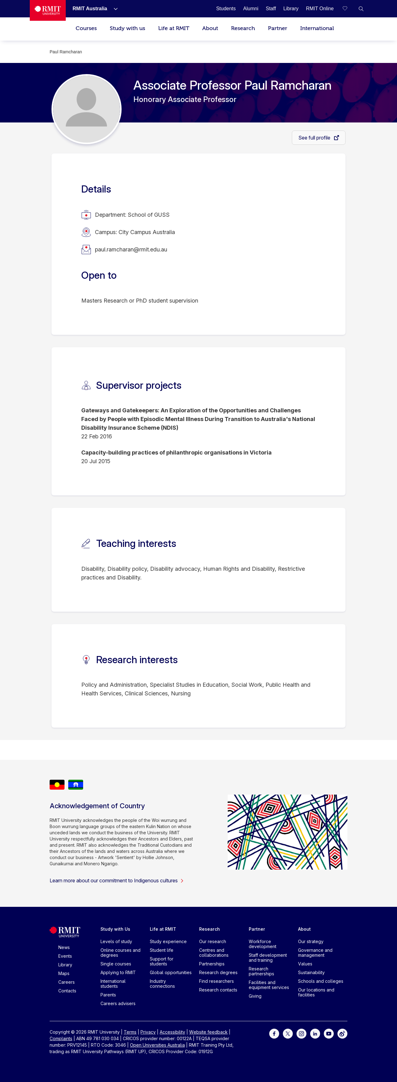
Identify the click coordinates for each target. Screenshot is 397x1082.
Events (65, 956)
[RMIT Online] (319, 8)
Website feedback (208, 1032)
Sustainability (311, 972)
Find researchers (216, 981)
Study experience (168, 941)
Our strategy (310, 941)
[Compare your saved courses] (348, 8)
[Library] (291, 8)
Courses (86, 28)
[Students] (226, 8)
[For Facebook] (274, 1033)
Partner (277, 28)
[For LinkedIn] (315, 1033)
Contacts (67, 990)
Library (65, 964)
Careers (66, 982)
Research (243, 28)
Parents (108, 994)
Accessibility (172, 1032)
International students (113, 983)
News (64, 947)
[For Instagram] (301, 1033)
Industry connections (162, 983)
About (210, 28)
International (317, 28)
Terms (130, 1032)
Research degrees (218, 972)
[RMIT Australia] (90, 8)
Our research (212, 941)
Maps (63, 973)
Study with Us (115, 929)
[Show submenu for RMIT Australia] (113, 8)
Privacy (148, 1032)
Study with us (127, 28)
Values (305, 963)
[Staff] (271, 8)
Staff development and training (268, 957)
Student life (161, 950)
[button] (361, 8)
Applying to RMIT (118, 972)
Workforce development (262, 944)
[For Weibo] (342, 1033)
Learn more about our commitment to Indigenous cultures (117, 880)
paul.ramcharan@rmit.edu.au (131, 249)
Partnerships (212, 963)
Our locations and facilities (316, 992)
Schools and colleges (320, 981)
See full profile (315, 138)
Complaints (61, 1038)
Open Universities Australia (157, 1045)
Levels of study (116, 941)
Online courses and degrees (120, 952)
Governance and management (315, 952)
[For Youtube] (329, 1033)
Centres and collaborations (214, 952)
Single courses (115, 963)
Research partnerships (261, 971)
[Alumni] (251, 8)
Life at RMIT (173, 28)
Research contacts (218, 989)
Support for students (161, 961)
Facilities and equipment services (269, 985)
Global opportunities (171, 972)
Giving (255, 996)
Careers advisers (118, 1003)
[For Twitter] (288, 1033)
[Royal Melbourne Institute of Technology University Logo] (48, 10)
